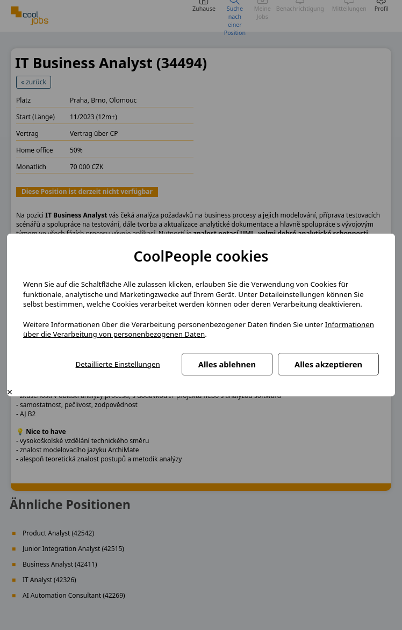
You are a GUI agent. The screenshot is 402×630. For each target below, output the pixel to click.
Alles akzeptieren (328, 364)
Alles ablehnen (227, 364)
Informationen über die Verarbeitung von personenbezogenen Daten (198, 329)
